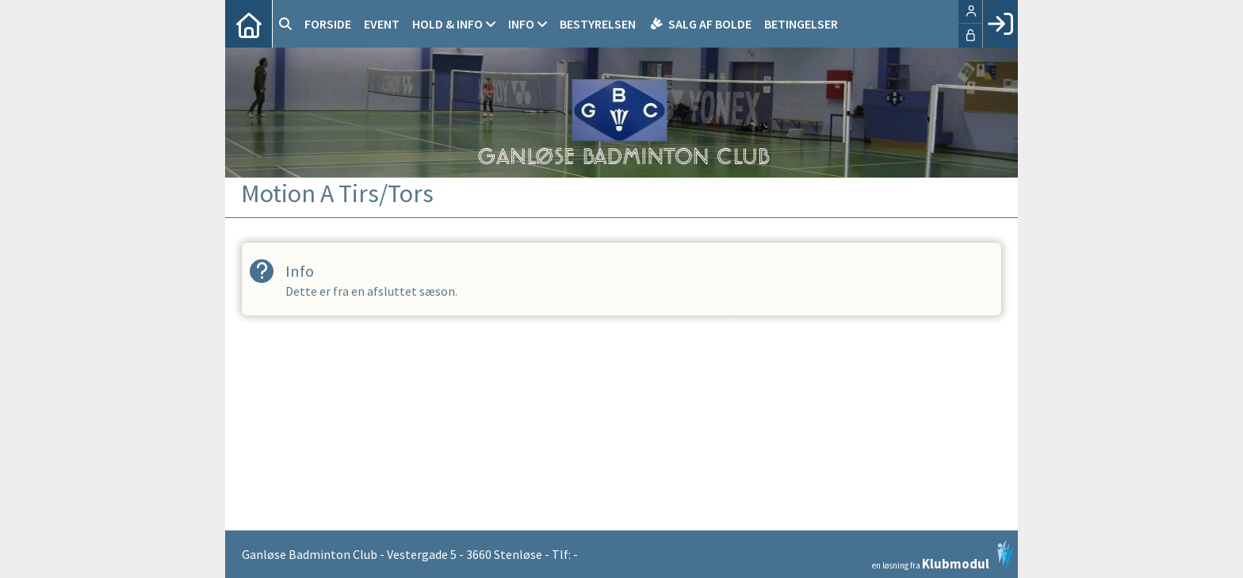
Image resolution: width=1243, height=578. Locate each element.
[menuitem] (249, 24)
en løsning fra (943, 555)
